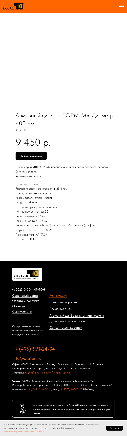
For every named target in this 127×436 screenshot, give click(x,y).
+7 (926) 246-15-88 (72, 389)
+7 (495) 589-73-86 (36, 372)
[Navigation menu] (121, 6)
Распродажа (58, 295)
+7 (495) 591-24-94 (33, 349)
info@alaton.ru (27, 358)
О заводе (18, 306)
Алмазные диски (61, 309)
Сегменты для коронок (65, 327)
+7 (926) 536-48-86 (38, 389)
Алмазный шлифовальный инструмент (76, 315)
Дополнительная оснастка (68, 321)
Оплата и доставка (26, 301)
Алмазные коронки (63, 302)
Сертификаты (22, 311)
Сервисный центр (25, 295)
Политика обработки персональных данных (25, 431)
